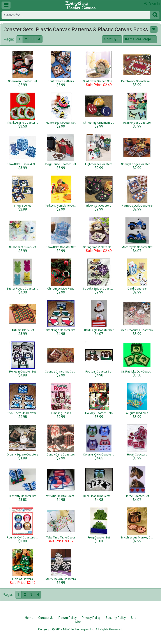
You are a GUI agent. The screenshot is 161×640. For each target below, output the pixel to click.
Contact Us (45, 617)
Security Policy (116, 617)
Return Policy (67, 617)
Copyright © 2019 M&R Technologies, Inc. (66, 629)
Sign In (152, 3)
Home (29, 617)
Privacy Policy (91, 617)
